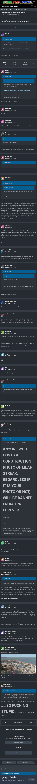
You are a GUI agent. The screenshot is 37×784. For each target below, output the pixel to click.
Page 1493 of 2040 (18, 27)
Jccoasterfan (9, 606)
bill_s (6, 368)
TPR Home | (3, 9)
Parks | (7, 9)
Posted (10, 35)
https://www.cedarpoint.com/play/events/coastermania (15, 48)
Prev (5, 27)
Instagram (24, 9)
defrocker (8, 120)
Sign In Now (18, 752)
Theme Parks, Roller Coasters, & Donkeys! (19, 21)
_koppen (7, 354)
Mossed (7, 405)
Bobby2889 (8, 156)
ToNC (6, 542)
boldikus (7, 133)
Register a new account (18, 742)
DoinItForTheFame (10, 302)
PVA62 (7, 70)
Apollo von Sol (9, 177)
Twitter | (11, 9)
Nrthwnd (7, 33)
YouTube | (20, 9)
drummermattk (9, 647)
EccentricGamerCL (10, 632)
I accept (31, 779)
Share (9, 762)
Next (32, 27)
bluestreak (8, 108)
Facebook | (15, 9)
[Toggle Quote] (3, 39)
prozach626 (8, 265)
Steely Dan (8, 331)
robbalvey (4, 20)
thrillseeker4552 (10, 314)
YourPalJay (8, 225)
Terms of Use (5, 778)
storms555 (8, 250)
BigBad (7, 558)
